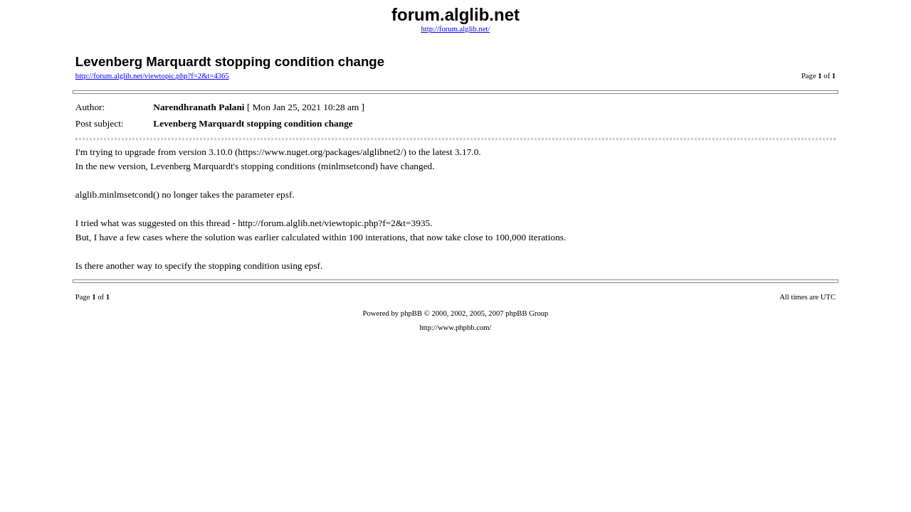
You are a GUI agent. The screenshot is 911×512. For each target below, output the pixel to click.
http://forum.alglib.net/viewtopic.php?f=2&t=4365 (152, 76)
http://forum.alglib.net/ (455, 29)
